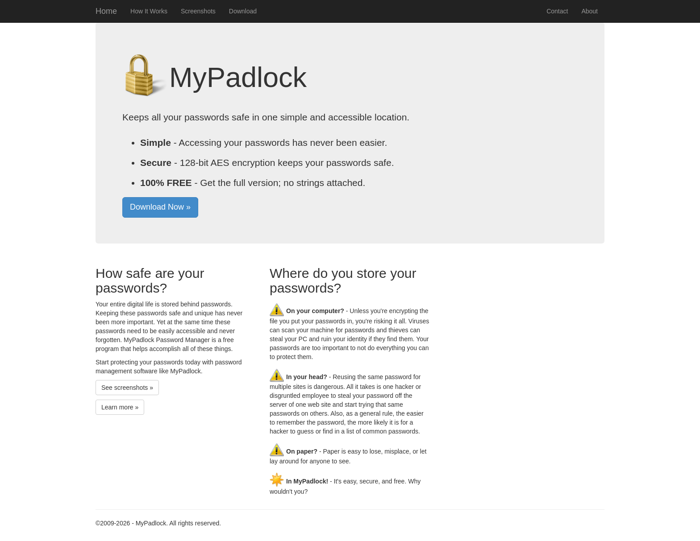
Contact (557, 11)
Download (243, 11)
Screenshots (198, 11)
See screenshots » (127, 387)
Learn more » (119, 407)
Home (106, 11)
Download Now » (160, 206)
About (589, 11)
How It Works (148, 11)
